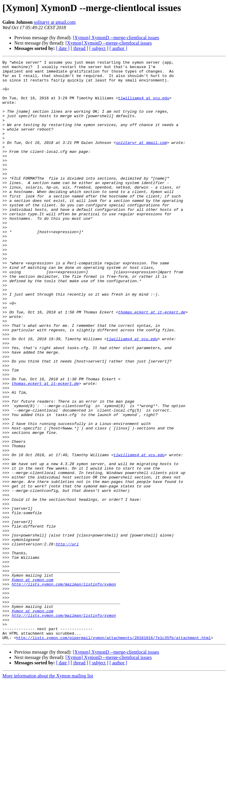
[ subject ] (98, 48)
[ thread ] (79, 48)
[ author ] (118, 48)
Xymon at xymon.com (32, 684)
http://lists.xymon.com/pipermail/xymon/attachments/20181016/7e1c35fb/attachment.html (113, 753)
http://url (67, 641)
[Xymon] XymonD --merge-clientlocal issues (116, 37)
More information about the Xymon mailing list (47, 791)
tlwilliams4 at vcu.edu (143, 106)
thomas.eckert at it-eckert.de (151, 362)
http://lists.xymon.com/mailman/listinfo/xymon (64, 689)
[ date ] (62, 48)
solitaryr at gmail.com (55, 22)
